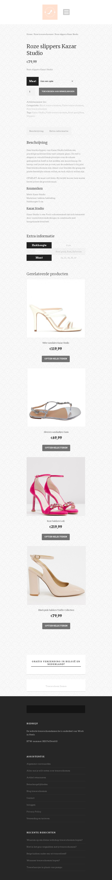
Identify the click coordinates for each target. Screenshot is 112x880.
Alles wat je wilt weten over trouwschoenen (48, 771)
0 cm (68, 245)
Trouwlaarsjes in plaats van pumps (44, 867)
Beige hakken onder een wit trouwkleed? (46, 854)
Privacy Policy (34, 812)
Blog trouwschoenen (37, 791)
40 (75, 258)
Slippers (31, 116)
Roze (81, 112)
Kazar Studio (38, 112)
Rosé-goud (73, 112)
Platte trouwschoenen (73, 105)
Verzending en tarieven (38, 818)
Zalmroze (77, 252)
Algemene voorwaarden (39, 764)
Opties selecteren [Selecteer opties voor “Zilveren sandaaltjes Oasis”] (56, 448)
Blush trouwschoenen (50, 105)
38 (68, 258)
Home (29, 34)
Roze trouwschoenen (43, 34)
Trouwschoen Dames (56, 686)
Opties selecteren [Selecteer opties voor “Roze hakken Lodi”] (55, 537)
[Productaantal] (31, 92)
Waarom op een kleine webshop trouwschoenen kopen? (55, 840)
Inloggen (31, 805)
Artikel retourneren (36, 777)
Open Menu (66, 12)
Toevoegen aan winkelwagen (58, 91)
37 (65, 258)
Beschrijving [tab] (36, 131)
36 (62, 258)
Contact (30, 798)
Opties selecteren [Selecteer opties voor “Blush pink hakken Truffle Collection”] (56, 626)
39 (72, 258)
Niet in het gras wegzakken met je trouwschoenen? (52, 847)
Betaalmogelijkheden (37, 784)
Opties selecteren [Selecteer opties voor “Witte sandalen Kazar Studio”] (55, 359)
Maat (32, 81)
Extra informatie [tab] (58, 131)
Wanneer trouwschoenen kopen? (43, 860)
